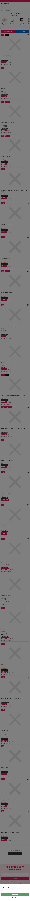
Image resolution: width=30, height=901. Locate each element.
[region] (15, 892)
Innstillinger (15, 897)
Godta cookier (15, 894)
